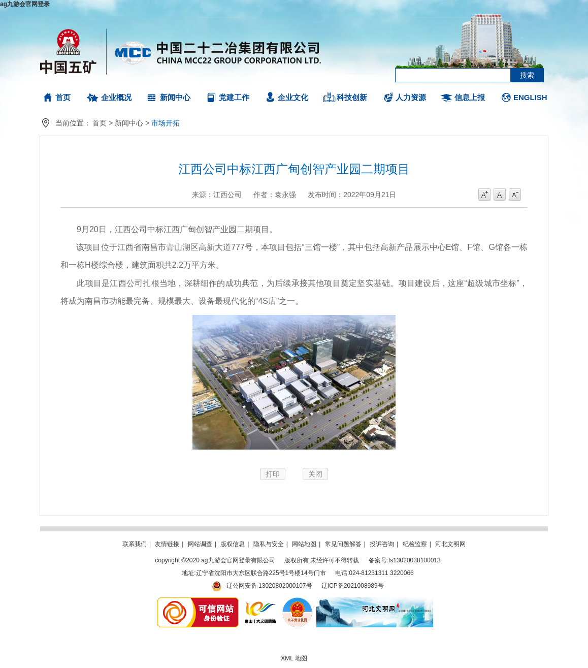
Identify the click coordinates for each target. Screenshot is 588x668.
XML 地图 (294, 658)
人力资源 (411, 97)
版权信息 (232, 544)
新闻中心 (175, 97)
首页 (63, 97)
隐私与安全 (268, 544)
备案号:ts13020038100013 (405, 560)
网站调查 (200, 544)
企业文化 (293, 97)
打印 (273, 474)
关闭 (315, 474)
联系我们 (134, 544)
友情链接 (167, 544)
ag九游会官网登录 (25, 4)
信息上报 (469, 97)
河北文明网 (450, 544)
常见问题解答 (343, 544)
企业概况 (116, 97)
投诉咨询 (382, 544)
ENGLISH (530, 97)
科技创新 (352, 97)
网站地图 (304, 544)
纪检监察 (415, 544)
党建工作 (234, 97)
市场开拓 (165, 123)
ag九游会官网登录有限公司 (181, 51)
